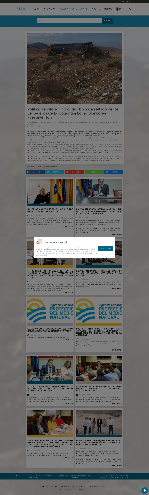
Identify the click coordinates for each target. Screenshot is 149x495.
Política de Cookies (70, 253)
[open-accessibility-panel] (144, 490)
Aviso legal (43, 255)
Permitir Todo (106, 249)
